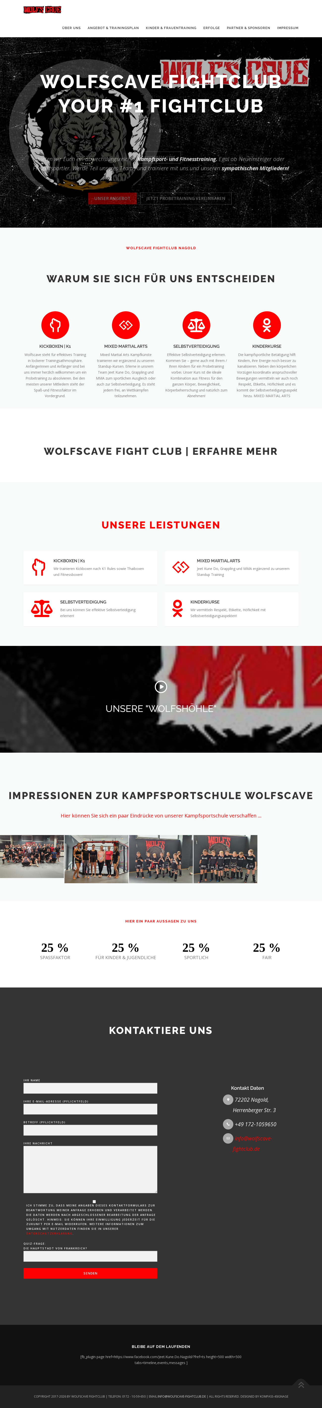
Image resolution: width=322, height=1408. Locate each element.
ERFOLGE (211, 28)
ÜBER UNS (71, 28)
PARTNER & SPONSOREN (248, 28)
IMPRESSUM (287, 28)
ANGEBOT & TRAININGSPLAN (113, 28)
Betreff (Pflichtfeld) (90, 1286)
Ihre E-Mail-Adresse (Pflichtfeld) (90, 1265)
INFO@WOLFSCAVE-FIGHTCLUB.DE (182, 1396)
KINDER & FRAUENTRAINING (171, 28)
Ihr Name (90, 1244)
